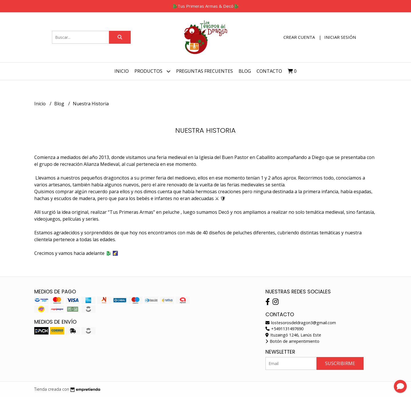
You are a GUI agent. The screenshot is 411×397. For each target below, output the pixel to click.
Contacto (269, 71)
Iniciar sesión (340, 37)
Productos (152, 71)
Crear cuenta (299, 37)
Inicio (121, 71)
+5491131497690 (284, 328)
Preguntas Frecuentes (204, 71)
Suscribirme (340, 363)
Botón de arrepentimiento (292, 341)
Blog (245, 71)
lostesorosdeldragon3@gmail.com (300, 322)
